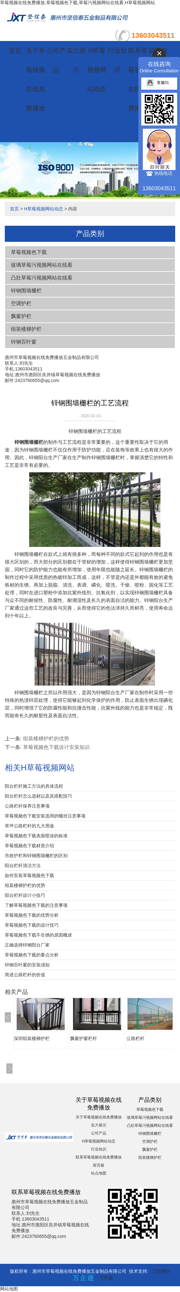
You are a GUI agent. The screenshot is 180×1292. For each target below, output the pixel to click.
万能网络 (161, 1271)
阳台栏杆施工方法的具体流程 (34, 786)
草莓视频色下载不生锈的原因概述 (38, 935)
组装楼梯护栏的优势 (46, 738)
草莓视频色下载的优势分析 (32, 915)
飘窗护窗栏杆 (83, 1038)
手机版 (106, 1277)
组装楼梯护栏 (26, 329)
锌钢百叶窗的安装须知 (27, 964)
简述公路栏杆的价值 (25, 974)
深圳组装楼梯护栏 (32, 1038)
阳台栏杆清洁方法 (23, 865)
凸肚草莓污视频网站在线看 (41, 277)
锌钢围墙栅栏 (26, 290)
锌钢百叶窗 (24, 342)
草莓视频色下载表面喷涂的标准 (36, 835)
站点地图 (98, 1173)
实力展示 (98, 1125)
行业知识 (98, 1149)
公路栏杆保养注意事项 (27, 806)
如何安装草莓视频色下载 (29, 875)
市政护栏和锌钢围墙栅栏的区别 (36, 855)
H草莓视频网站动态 (96, 70)
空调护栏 (21, 303)
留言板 (98, 1165)
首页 (15, 50)
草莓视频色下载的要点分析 (32, 954)
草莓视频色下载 (29, 252)
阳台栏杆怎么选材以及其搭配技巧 (38, 796)
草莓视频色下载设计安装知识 (56, 747)
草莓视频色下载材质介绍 (29, 845)
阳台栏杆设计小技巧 (25, 895)
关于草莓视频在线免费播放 (99, 1117)
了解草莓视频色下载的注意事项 (36, 905)
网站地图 (9, 1288)
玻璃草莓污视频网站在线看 (41, 265)
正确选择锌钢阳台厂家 (27, 944)
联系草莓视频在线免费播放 (99, 1157)
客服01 (157, 82)
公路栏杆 (135, 1038)
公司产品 (98, 1133)
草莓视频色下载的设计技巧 (32, 925)
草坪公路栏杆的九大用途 (29, 825)
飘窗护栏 (21, 316)
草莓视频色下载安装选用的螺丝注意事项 (45, 815)
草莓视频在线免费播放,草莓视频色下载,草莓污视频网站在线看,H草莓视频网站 (77, 2)
